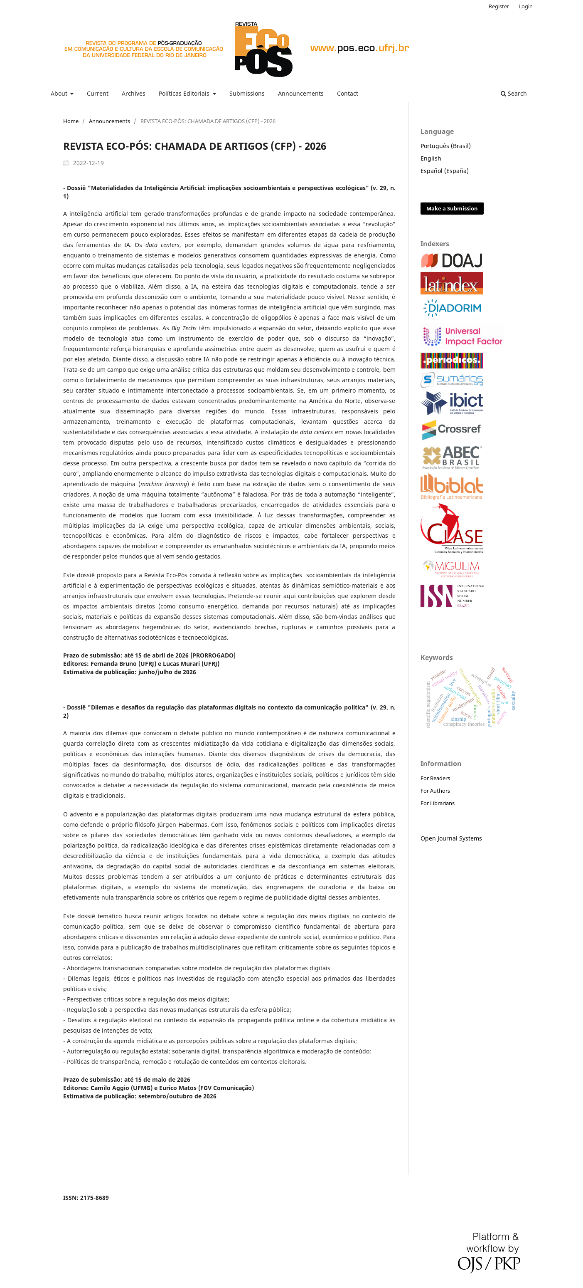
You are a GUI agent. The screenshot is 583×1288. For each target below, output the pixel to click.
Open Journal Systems (451, 838)
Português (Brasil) (446, 146)
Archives (133, 93)
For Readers (435, 778)
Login (526, 6)
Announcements (301, 93)
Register (499, 6)
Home (71, 121)
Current (97, 93)
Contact (347, 93)
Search (514, 93)
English (431, 158)
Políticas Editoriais (185, 93)
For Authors (435, 790)
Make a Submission (452, 208)
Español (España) (445, 171)
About (60, 93)
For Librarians (438, 803)
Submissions (247, 93)
